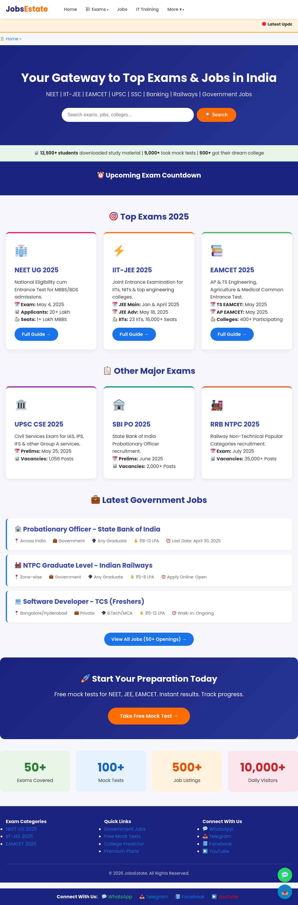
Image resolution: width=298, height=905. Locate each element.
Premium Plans (121, 851)
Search (217, 114)
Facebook (217, 844)
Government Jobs (125, 829)
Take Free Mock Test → (149, 716)
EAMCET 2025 (21, 844)
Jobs (27, 9)
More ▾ (174, 9)
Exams (96, 9)
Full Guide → (36, 334)
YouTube (216, 851)
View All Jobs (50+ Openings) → (149, 639)
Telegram (217, 836)
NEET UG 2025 (21, 829)
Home (70, 9)
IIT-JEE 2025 (19, 836)
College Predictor (124, 844)
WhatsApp (218, 829)
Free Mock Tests (122, 836)
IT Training (147, 9)
